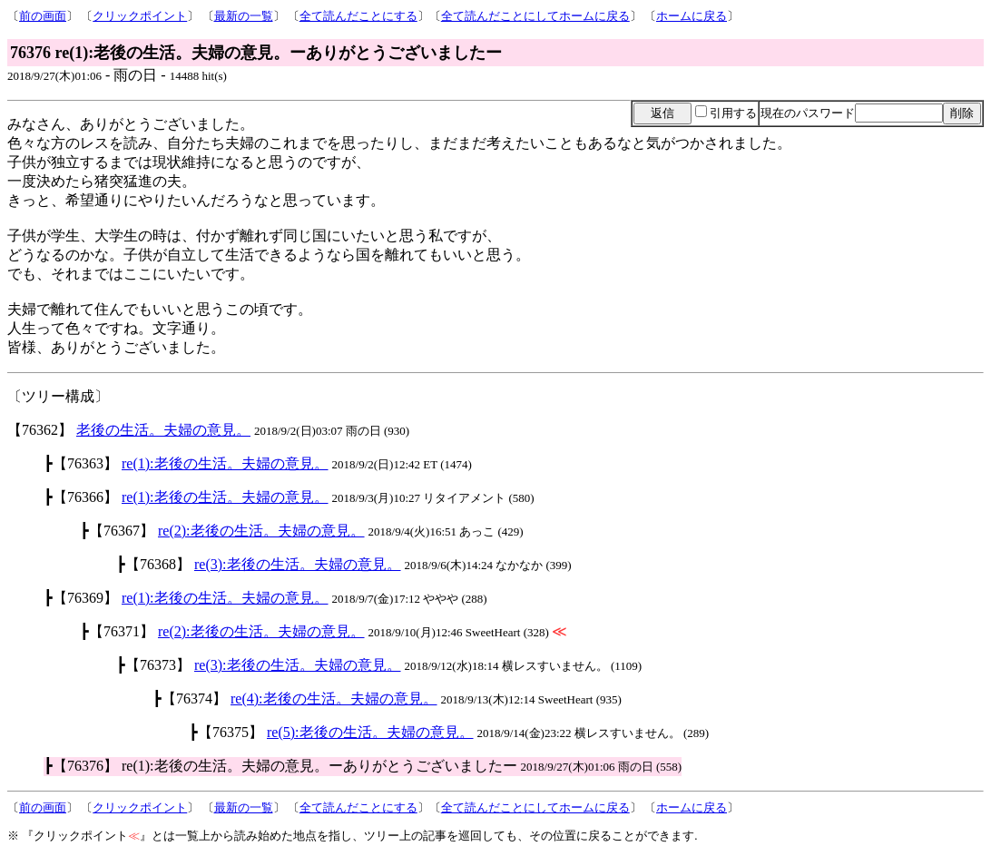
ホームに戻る (691, 16)
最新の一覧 (243, 16)
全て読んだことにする (358, 16)
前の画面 (42, 16)
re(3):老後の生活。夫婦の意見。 (297, 564)
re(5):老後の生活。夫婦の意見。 (370, 732)
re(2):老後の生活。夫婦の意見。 (261, 530)
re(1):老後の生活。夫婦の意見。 (225, 463)
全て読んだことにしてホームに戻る (535, 16)
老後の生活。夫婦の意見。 (163, 430)
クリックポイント (140, 16)
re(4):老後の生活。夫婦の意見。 (334, 698)
